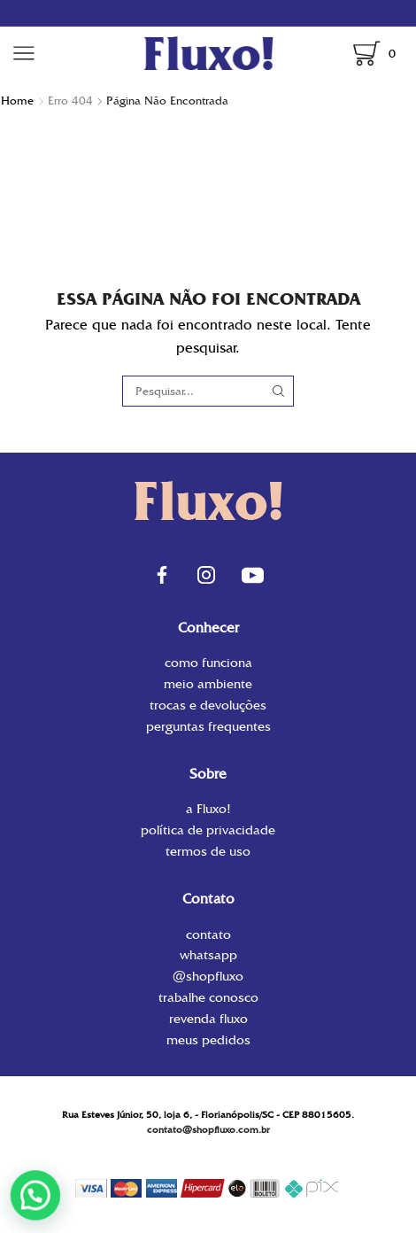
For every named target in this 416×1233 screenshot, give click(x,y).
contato (208, 935)
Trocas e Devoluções (208, 705)
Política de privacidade (208, 830)
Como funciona (208, 664)
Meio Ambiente (208, 684)
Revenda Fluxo (208, 1019)
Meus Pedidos (208, 1039)
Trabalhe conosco (208, 997)
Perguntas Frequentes (208, 725)
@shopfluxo (208, 976)
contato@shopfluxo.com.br (208, 1130)
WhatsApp (208, 955)
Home (17, 100)
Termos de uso (208, 850)
